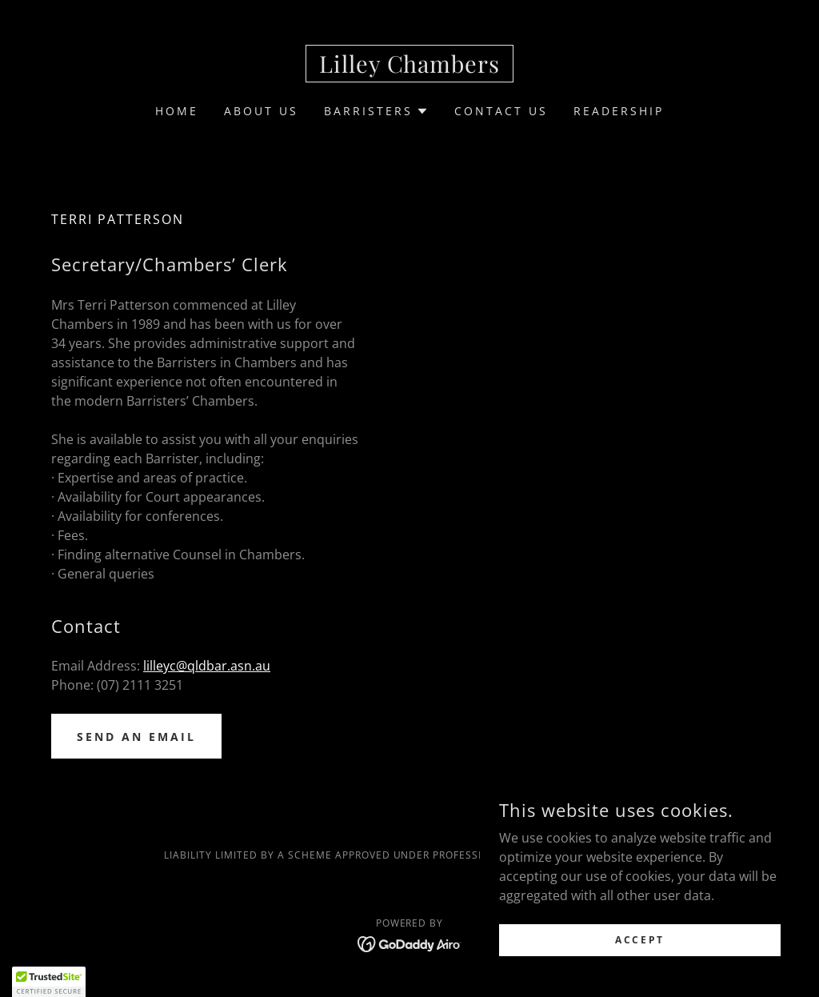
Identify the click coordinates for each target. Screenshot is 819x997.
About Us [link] (261, 110)
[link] (409, 68)
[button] (376, 111)
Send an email (136, 736)
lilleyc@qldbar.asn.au (206, 666)
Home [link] (176, 110)
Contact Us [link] (501, 110)
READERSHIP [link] (618, 110)
